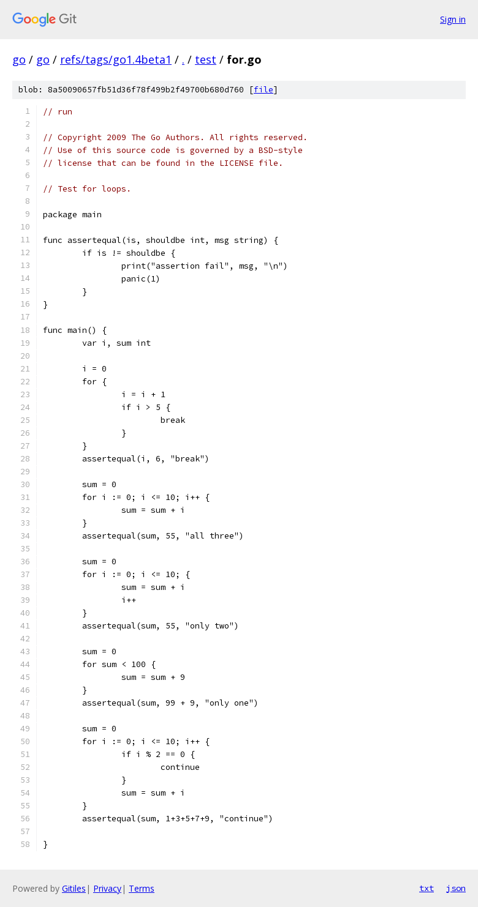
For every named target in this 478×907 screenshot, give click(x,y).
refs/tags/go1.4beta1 (116, 59)
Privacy (107, 888)
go (19, 59)
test (205, 59)
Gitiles (74, 888)
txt (426, 888)
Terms (141, 888)
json (456, 888)
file (263, 89)
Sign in (453, 19)
